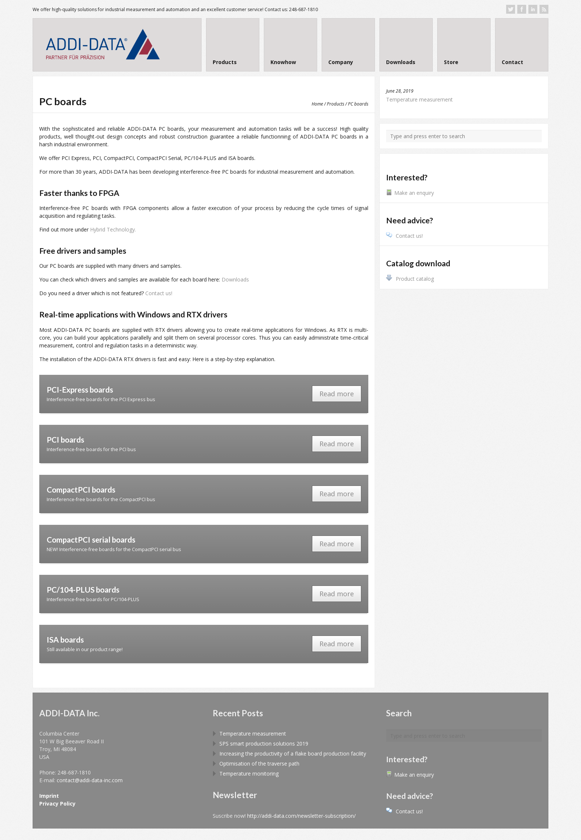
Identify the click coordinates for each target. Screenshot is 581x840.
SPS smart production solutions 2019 (263, 743)
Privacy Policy (57, 803)
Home (317, 104)
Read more (336, 393)
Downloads (235, 279)
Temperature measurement (419, 99)
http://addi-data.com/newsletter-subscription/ (301, 815)
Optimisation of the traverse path (259, 763)
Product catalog (410, 278)
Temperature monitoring (249, 773)
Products (335, 104)
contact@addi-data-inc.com (90, 780)
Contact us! (158, 293)
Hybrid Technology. (113, 229)
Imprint (49, 795)
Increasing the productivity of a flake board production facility (292, 753)
